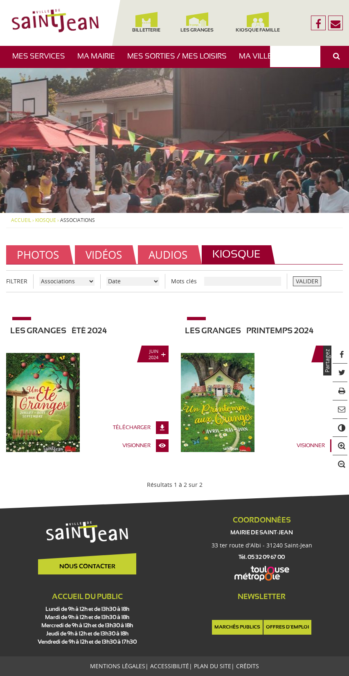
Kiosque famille (258, 22)
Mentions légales (117, 666)
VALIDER (307, 281)
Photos (38, 254)
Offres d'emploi (287, 627)
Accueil (21, 220)
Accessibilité (169, 666)
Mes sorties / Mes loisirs (180, 60)
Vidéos (104, 254)
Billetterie (146, 22)
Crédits (247, 666)
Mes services (41, 60)
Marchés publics (237, 627)
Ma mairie (99, 60)
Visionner (136, 445)
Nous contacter (87, 567)
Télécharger (132, 427)
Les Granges (197, 22)
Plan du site (212, 666)
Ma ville (258, 60)
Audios (168, 254)
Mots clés (184, 281)
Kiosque (45, 220)
